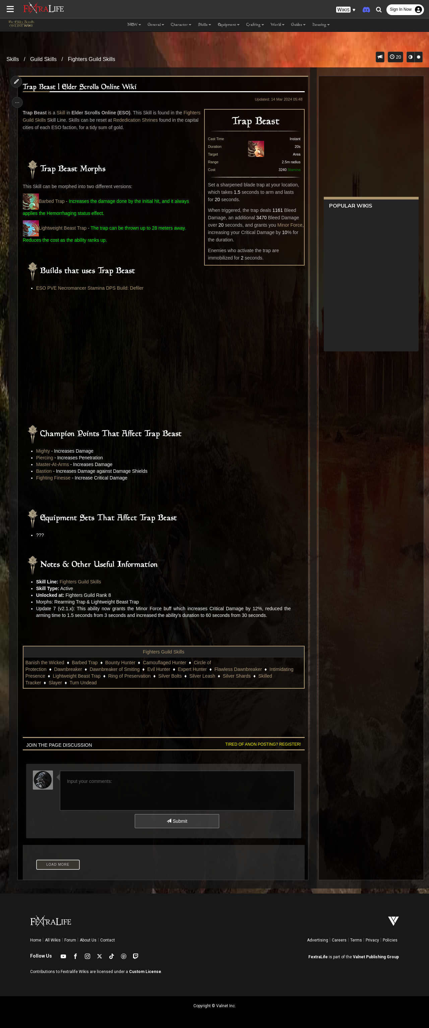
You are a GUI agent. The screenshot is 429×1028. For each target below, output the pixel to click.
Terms (356, 940)
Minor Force (288, 225)
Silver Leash (203, 676)
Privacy (372, 940)
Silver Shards (237, 676)
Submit (177, 821)
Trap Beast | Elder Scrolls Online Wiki (80, 87)
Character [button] (181, 25)
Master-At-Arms (53, 464)
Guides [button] (298, 25)
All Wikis (53, 940)
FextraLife (318, 957)
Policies (390, 940)
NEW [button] (134, 25)
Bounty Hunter (121, 662)
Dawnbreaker (69, 669)
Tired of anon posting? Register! (262, 744)
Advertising (317, 940)
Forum (70, 940)
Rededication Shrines (154, 120)
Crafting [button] (255, 25)
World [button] (278, 25)
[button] (345, 10)
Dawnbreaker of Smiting (115, 669)
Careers (339, 940)
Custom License (145, 971)
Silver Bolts (171, 676)
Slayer (56, 682)
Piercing (45, 457)
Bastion (45, 471)
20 (395, 57)
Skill (61, 112)
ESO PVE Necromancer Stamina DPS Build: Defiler (90, 288)
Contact (107, 940)
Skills (12, 59)
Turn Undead (84, 682)
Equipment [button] (229, 25)
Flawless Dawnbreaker (239, 669)
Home (35, 940)
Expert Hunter (193, 669)
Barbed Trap (52, 201)
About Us (88, 940)
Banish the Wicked (45, 662)
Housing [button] (321, 25)
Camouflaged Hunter (165, 662)
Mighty (44, 451)
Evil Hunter (159, 669)
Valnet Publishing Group (376, 957)
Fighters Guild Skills (91, 59)
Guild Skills (43, 59)
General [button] (156, 25)
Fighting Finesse (54, 477)
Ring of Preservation (130, 676)
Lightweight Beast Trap (55, 228)
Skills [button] (204, 25)
